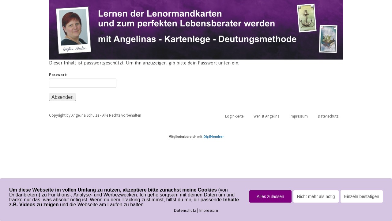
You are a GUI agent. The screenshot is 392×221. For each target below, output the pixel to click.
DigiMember (213, 136)
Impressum (299, 116)
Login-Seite (234, 116)
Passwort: (82, 79)
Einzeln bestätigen (361, 196)
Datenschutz (328, 116)
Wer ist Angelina (267, 116)
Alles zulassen (270, 196)
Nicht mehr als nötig (316, 196)
